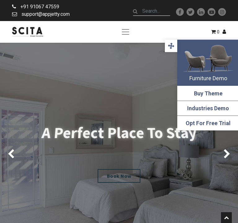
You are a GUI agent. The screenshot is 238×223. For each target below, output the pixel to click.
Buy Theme (207, 93)
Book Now (119, 176)
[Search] (135, 11)
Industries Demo (207, 108)
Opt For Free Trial (207, 123)
